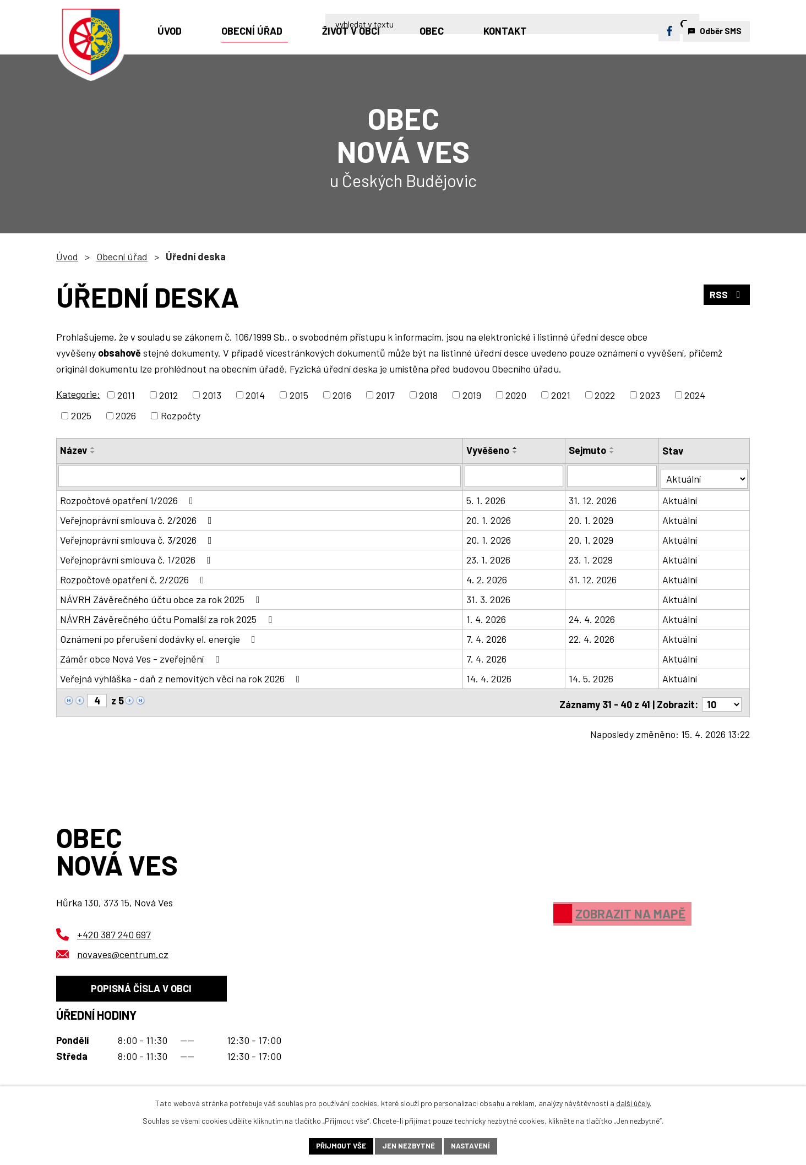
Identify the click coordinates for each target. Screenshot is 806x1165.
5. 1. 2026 (486, 498)
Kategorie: (78, 394)
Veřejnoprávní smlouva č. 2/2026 (138, 518)
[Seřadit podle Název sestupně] (93, 452)
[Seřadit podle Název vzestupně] (93, 448)
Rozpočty (180, 415)
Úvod (67, 256)
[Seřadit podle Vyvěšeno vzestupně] (516, 448)
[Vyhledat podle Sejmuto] (612, 476)
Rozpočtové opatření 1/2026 (129, 498)
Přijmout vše (338, 1145)
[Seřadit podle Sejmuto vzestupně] (613, 448)
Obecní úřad (122, 256)
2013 (212, 395)
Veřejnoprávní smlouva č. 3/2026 (138, 538)
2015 (299, 395)
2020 (515, 395)
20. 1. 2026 (489, 518)
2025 (81, 415)
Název (73, 450)
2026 (126, 415)
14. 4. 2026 (489, 676)
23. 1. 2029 (591, 557)
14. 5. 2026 (591, 676)
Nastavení (473, 1145)
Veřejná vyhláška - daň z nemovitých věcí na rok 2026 (182, 676)
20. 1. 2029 (591, 518)
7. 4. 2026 (487, 637)
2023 (650, 395)
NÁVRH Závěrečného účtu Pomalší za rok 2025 (168, 617)
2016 (342, 395)
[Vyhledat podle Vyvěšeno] (514, 476)
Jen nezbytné (408, 1145)
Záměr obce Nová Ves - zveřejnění (142, 656)
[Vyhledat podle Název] (259, 476)
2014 (255, 395)
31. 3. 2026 (489, 597)
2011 (126, 395)
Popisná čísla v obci (145, 987)
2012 (168, 395)
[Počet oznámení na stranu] (722, 699)
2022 (605, 395)
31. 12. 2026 (593, 498)
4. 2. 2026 (487, 577)
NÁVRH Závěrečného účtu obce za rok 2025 (162, 597)
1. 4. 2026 (487, 617)
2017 (385, 395)
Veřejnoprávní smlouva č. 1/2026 (137, 557)
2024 (694, 395)
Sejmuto (588, 450)
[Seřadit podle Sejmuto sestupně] (613, 452)
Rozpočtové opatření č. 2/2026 (134, 577)
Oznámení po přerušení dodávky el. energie (160, 637)
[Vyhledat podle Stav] (704, 475)
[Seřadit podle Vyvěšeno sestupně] (516, 452)
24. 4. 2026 (592, 617)
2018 (428, 395)
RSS (726, 295)
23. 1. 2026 (489, 557)
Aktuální (680, 498)
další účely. (633, 1102)
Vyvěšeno (488, 450)
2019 (471, 395)
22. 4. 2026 (592, 637)
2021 (560, 395)
